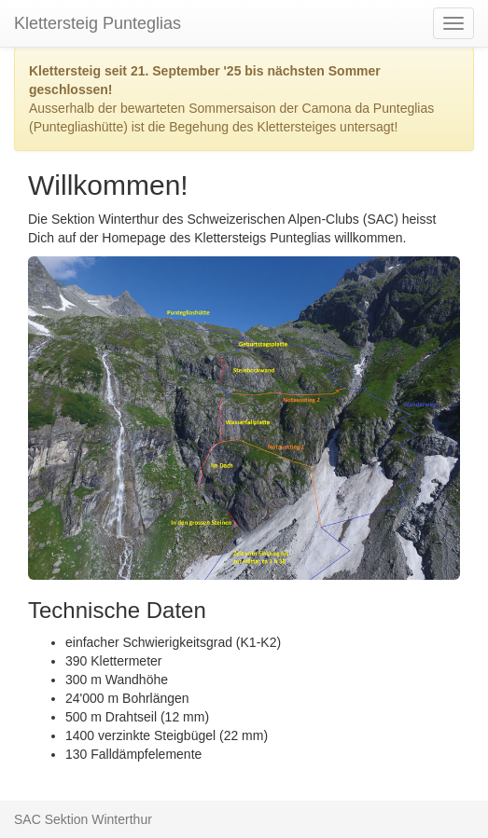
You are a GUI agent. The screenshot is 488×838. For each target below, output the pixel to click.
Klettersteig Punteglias (97, 23)
